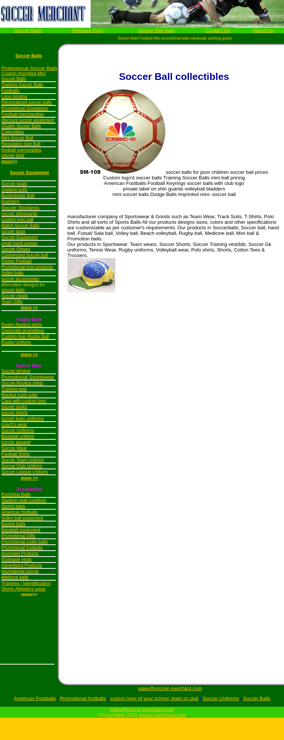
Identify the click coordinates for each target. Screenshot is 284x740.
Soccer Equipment (29, 172)
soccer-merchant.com (162, 715)
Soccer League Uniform (24, 471)
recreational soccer (20, 571)
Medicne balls (14, 577)
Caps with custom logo (23, 400)
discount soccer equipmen (27, 120)
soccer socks (14, 406)
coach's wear (14, 424)
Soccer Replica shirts (22, 383)
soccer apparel (16, 442)
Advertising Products (21, 565)
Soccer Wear (14, 448)
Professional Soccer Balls (29, 68)
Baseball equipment (20, 530)
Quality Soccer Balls (21, 126)
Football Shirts (15, 454)
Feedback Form (87, 30)
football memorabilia (21, 150)
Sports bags (13, 506)
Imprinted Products (20, 553)
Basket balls (13, 524)
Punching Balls (16, 494)
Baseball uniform (17, 436)
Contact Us (218, 30)
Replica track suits (19, 395)
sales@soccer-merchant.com (170, 688)
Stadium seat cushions (23, 500)
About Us (263, 30)
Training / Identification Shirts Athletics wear (26, 586)
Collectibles (12, 132)
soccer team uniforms (22, 418)
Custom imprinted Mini (23, 73)
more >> (29, 354)
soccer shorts (14, 412)
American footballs (19, 512)
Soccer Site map (156, 30)
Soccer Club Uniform (22, 466)
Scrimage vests (16, 559)
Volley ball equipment (22, 518)
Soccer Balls (27, 30)
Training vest (14, 389)
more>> (9, 161)
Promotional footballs (22, 547)
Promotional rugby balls (24, 541)
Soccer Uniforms (17, 430)
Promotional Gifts (18, 535)
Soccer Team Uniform (22, 460)
